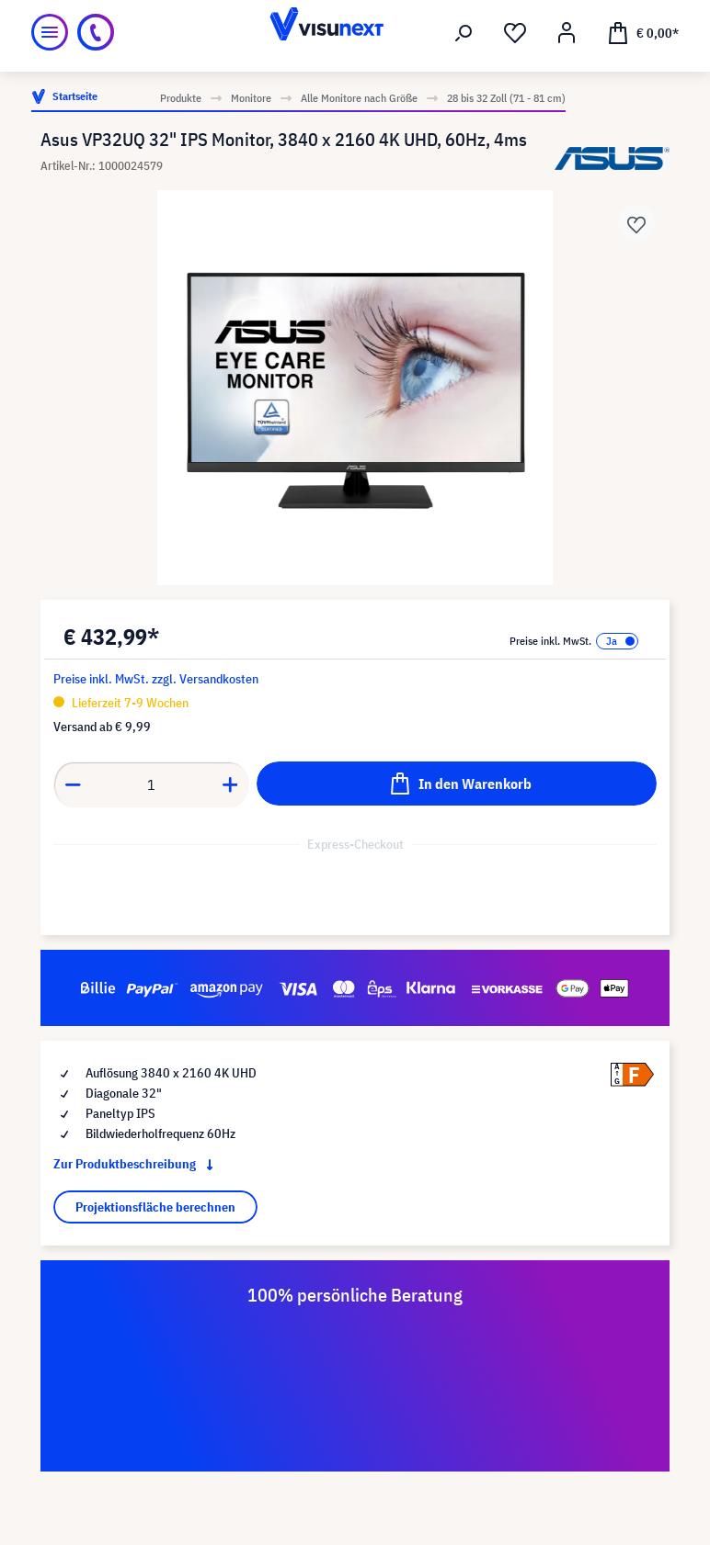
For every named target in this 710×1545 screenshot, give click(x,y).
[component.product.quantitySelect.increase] (231, 784)
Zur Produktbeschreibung (137, 1164)
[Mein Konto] (566, 33)
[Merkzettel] (515, 33)
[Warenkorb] (643, 32)
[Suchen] (463, 33)
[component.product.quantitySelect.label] (151, 784)
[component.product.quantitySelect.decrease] (72, 784)
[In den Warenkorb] (457, 783)
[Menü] (49, 32)
